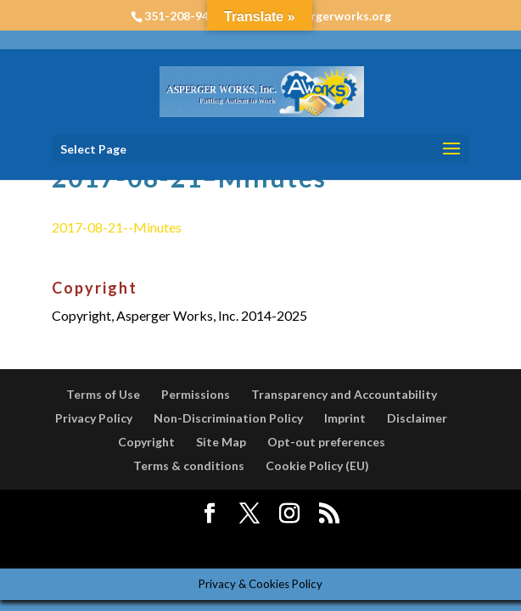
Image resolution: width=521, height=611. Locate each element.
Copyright (146, 441)
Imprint (345, 418)
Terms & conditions (188, 465)
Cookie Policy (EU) (317, 465)
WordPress (390, 544)
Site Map (221, 441)
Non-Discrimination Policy (228, 418)
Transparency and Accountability (344, 394)
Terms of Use (103, 394)
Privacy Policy (93, 418)
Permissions (195, 394)
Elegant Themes (221, 544)
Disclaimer (417, 418)
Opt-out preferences (326, 441)
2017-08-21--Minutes (117, 227)
